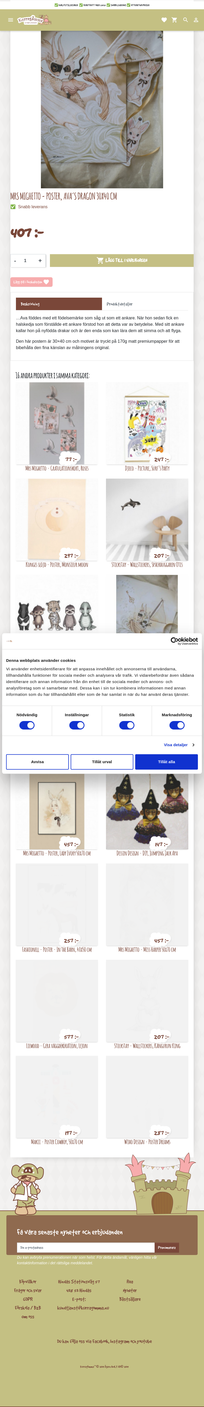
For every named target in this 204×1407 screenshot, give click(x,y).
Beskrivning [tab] (30, 304)
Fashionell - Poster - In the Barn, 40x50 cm (57, 949)
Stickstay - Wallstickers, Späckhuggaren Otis (147, 564)
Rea (130, 1281)
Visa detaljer (176, 744)
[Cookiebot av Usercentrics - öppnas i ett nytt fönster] (174, 641)
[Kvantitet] (27, 260)
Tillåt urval (102, 761)
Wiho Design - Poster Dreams (147, 1141)
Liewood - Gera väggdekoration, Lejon (57, 1045)
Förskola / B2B (28, 1308)
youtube (144, 1341)
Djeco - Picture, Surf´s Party (147, 468)
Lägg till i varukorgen (121, 260)
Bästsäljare (130, 1299)
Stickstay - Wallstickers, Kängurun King (147, 1045)
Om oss (28, 1316)
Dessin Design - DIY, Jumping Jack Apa (147, 853)
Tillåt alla (166, 761)
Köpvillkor (27, 1281)
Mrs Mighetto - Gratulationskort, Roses (57, 468)
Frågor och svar (28, 1290)
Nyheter (130, 1290)
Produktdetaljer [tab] (120, 304)
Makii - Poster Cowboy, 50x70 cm (57, 1141)
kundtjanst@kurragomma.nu (83, 1308)
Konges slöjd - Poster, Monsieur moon (57, 564)
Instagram (119, 1341)
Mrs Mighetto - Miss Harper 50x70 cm (147, 949)
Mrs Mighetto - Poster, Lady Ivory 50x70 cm (57, 853)
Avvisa (37, 761)
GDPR (28, 1299)
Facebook (100, 1341)
